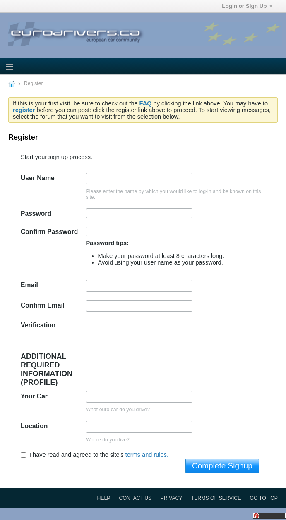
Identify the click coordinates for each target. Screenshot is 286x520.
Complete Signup (222, 465)
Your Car (34, 396)
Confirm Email (43, 305)
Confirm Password (49, 231)
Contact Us (135, 498)
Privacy (171, 498)
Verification (38, 325)
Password (36, 213)
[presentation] (148, 336)
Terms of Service (216, 498)
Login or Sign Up (247, 6)
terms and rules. (146, 454)
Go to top (264, 498)
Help (103, 498)
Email (29, 285)
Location (34, 425)
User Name (38, 177)
